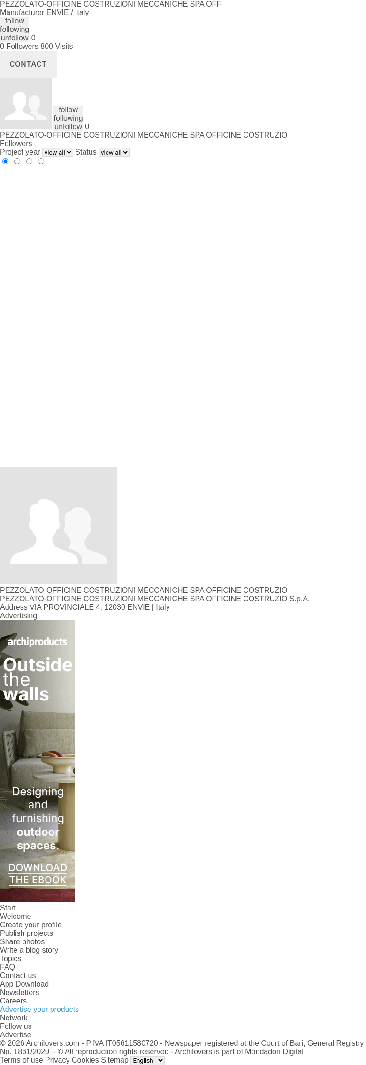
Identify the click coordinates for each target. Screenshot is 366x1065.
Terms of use (21, 1060)
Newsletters (19, 992)
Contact (28, 64)
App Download (24, 984)
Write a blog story (29, 950)
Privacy (57, 1060)
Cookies (85, 1060)
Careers (13, 1001)
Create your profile (31, 925)
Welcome (15, 916)
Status (85, 152)
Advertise (15, 1035)
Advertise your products (39, 1009)
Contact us (18, 975)
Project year (20, 152)
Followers (16, 144)
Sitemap (115, 1060)
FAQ (7, 967)
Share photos (22, 942)
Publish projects (26, 933)
